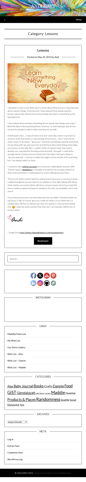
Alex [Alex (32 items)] (10, 386)
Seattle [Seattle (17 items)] (65, 399)
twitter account (29, 166)
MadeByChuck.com (16, 334)
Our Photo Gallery (16, 347)
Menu (79, 19)
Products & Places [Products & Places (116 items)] (21, 399)
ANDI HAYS (43, 6)
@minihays (27, 169)
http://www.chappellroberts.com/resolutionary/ (41, 232)
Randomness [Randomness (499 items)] (48, 399)
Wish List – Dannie (16, 360)
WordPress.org (15, 459)
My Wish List (13, 340)
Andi (57, 57)
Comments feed (15, 452)
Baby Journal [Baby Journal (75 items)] (23, 386)
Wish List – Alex (15, 354)
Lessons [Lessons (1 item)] (48, 393)
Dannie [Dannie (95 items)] (58, 386)
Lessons (43, 50)
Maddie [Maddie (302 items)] (58, 392)
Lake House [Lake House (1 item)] (40, 393)
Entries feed (13, 446)
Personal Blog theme (62, 473)
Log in (10, 439)
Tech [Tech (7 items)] (21, 404)
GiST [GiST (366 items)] (11, 392)
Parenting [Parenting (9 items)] (70, 393)
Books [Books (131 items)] (39, 386)
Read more (43, 241)
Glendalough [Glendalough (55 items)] (26, 393)
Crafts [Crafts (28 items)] (48, 386)
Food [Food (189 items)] (68, 385)
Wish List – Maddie (16, 367)
